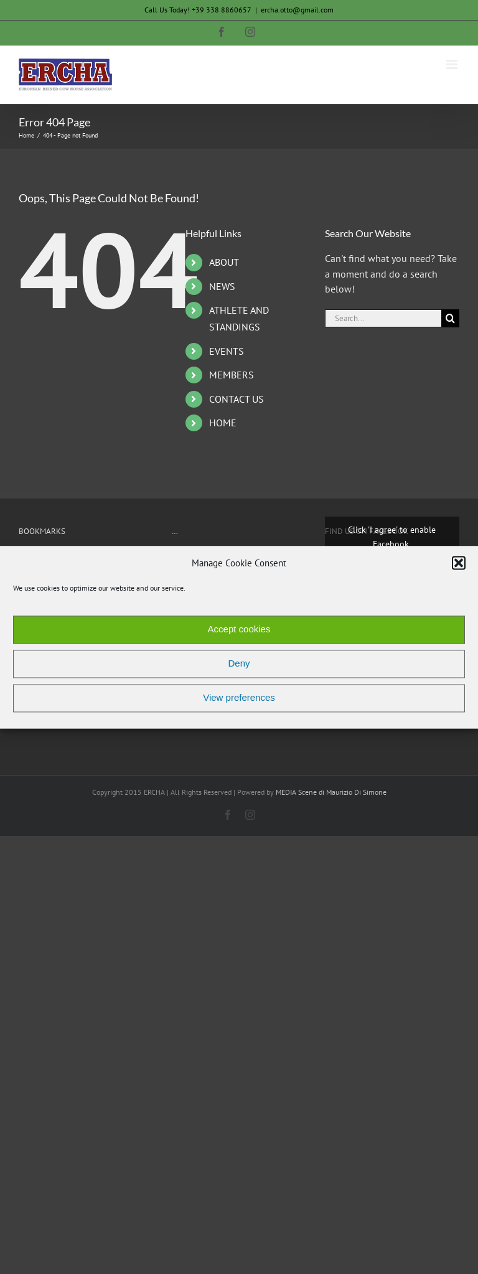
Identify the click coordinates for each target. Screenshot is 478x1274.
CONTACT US (236, 399)
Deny (239, 663)
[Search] (450, 318)
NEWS (222, 286)
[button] (458, 563)
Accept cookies (239, 629)
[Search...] (383, 318)
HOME (223, 422)
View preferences (239, 698)
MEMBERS (231, 374)
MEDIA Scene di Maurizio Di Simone (331, 792)
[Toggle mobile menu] (452, 64)
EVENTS (226, 351)
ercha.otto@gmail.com (297, 9)
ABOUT (224, 262)
